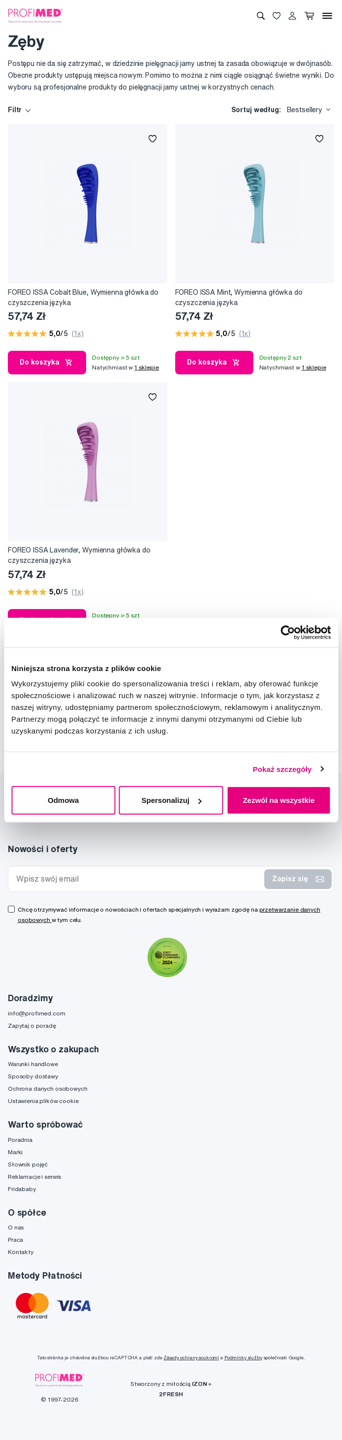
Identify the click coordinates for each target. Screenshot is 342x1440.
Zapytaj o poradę (32, 1025)
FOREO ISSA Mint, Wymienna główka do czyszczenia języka (239, 297)
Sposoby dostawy (33, 1076)
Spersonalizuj (171, 800)
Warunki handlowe (33, 1064)
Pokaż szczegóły (282, 769)
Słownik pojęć (28, 1164)
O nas (16, 1227)
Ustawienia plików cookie (43, 1101)
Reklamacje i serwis (34, 1176)
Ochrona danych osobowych (48, 1088)
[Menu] (327, 16)
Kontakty (20, 1252)
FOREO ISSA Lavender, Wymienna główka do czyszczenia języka (79, 555)
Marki (15, 1152)
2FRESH (171, 1394)
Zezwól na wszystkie (278, 800)
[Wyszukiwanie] (261, 16)
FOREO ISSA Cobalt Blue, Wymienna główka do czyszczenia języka (83, 297)
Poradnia (20, 1139)
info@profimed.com (36, 1013)
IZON (199, 1383)
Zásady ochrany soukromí (191, 1357)
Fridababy (22, 1189)
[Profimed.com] (35, 15)
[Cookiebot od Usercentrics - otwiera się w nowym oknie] (288, 632)
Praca (15, 1239)
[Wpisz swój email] (138, 878)
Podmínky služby (243, 1357)
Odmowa (63, 800)
